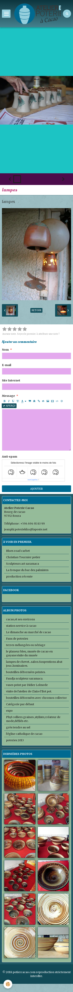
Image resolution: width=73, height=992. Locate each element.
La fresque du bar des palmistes (27, 570)
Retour (36, 310)
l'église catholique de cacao (24, 734)
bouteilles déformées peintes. (26, 672)
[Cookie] (8, 984)
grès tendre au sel (18, 727)
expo (9, 710)
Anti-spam (9, 456)
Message (8, 396)
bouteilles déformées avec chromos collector (36, 698)
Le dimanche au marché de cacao (28, 632)
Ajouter (36, 488)
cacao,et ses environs (20, 619)
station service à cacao (21, 626)
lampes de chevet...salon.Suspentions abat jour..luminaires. (34, 663)
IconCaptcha (33, 480)
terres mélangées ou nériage (25, 645)
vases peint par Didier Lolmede (27, 685)
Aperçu (9, 405)
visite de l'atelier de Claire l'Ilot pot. (29, 691)
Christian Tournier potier (23, 557)
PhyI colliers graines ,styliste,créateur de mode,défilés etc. (33, 719)
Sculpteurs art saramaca (22, 563)
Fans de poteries (17, 638)
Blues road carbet (18, 551)
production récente (19, 576)
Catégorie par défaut (20, 704)
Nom (5, 349)
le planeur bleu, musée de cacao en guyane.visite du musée (29, 653)
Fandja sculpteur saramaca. (24, 678)
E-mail (6, 365)
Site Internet (11, 380)
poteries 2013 (15, 740)
